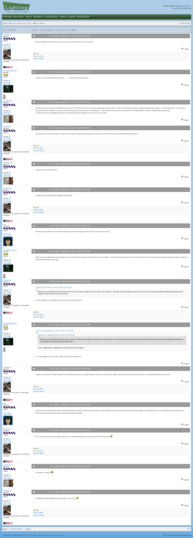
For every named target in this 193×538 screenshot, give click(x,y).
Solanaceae (7, 35)
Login (71, 17)
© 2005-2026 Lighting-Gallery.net (13, 535)
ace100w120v (8, 101)
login (182, 6)
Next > (20, 529)
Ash (4, 224)
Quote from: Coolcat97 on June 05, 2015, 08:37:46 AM (54, 287)
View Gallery (7, 48)
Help (29, 17)
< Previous (13, 529)
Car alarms (41, 23)
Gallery (18, 17)
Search (38, 17)
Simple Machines (47, 535)
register (188, 6)
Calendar (51, 17)
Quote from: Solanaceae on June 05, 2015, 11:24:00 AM (54, 331)
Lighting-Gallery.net (9, 23)
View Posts (7, 46)
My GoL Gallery (39, 59)
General (20, 23)
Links (62, 17)
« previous (182, 23)
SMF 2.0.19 (29, 535)
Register (83, 17)
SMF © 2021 (37, 535)
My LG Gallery (38, 56)
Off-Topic (28, 23)
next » (188, 23)
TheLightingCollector (10, 71)
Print (188, 529)
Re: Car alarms (55, 36)
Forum (7, 17)
